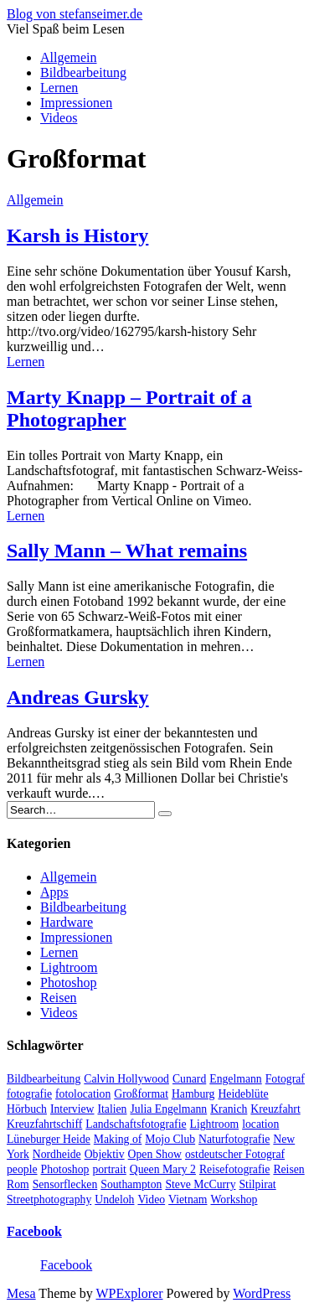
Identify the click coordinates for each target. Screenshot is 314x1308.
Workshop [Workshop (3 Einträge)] (233, 1199)
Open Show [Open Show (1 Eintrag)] (155, 1154)
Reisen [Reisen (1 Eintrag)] (288, 1169)
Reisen (58, 997)
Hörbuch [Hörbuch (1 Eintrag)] (27, 1109)
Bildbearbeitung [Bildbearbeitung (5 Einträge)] (43, 1079)
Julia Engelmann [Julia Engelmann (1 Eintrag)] (168, 1109)
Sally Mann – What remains (127, 550)
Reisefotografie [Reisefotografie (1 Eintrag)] (234, 1169)
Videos (58, 118)
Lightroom (68, 967)
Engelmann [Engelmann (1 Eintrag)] (235, 1079)
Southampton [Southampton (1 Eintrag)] (131, 1184)
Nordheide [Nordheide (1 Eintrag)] (57, 1154)
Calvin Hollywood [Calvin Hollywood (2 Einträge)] (126, 1079)
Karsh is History (77, 235)
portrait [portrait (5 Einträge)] (109, 1169)
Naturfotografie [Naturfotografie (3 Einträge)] (234, 1139)
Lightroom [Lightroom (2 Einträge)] (214, 1124)
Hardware (66, 922)
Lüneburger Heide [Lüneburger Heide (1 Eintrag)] (48, 1139)
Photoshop (68, 982)
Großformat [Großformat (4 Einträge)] (141, 1094)
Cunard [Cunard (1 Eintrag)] (189, 1079)
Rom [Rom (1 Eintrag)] (18, 1184)
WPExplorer (129, 1293)
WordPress (262, 1293)
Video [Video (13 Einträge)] (151, 1199)
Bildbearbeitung (83, 72)
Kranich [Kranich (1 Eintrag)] (228, 1109)
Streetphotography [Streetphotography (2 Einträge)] (49, 1199)
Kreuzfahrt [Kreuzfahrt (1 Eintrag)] (275, 1109)
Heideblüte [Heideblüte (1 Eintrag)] (243, 1094)
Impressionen (76, 103)
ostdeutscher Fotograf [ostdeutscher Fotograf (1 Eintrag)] (235, 1154)
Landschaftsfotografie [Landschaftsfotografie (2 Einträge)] (135, 1124)
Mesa (21, 1293)
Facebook (34, 1231)
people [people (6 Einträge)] (22, 1169)
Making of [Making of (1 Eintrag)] (118, 1139)
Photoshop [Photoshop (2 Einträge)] (65, 1169)
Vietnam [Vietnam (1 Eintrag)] (187, 1199)
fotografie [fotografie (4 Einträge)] (29, 1094)
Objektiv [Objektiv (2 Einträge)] (105, 1154)
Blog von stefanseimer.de (74, 14)
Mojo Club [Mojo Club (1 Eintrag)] (170, 1139)
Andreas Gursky (78, 697)
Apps (54, 892)
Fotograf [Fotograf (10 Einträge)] (285, 1079)
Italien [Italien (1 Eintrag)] (111, 1109)
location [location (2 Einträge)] (260, 1124)
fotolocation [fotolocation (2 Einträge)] (83, 1094)
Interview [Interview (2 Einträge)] (72, 1109)
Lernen (59, 87)
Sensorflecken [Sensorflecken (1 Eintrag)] (65, 1184)
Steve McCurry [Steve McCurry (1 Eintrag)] (200, 1184)
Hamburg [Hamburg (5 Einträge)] (193, 1094)
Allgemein (68, 57)
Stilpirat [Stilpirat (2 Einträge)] (257, 1184)
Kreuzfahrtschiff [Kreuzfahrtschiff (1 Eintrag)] (44, 1124)
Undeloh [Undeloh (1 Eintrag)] (114, 1199)
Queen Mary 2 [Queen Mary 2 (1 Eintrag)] (163, 1169)
